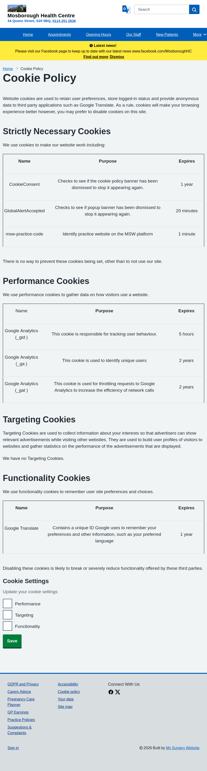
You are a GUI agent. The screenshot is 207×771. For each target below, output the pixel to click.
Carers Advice (19, 691)
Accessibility (68, 684)
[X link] (117, 692)
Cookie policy (69, 691)
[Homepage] (64, 11)
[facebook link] (111, 692)
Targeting (24, 615)
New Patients (167, 34)
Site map (65, 706)
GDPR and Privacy (23, 684)
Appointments (59, 34)
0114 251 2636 (64, 20)
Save (12, 641)
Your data (65, 699)
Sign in (13, 748)
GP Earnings (18, 712)
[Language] (126, 9)
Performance (28, 604)
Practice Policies (21, 720)
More (200, 34)
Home (28, 34)
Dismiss (117, 57)
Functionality (27, 626)
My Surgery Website (182, 748)
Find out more (95, 57)
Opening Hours (98, 34)
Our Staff (133, 34)
